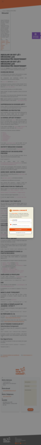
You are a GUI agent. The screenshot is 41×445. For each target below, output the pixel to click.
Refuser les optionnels (20, 235)
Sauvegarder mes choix (20, 232)
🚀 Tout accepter (20, 229)
